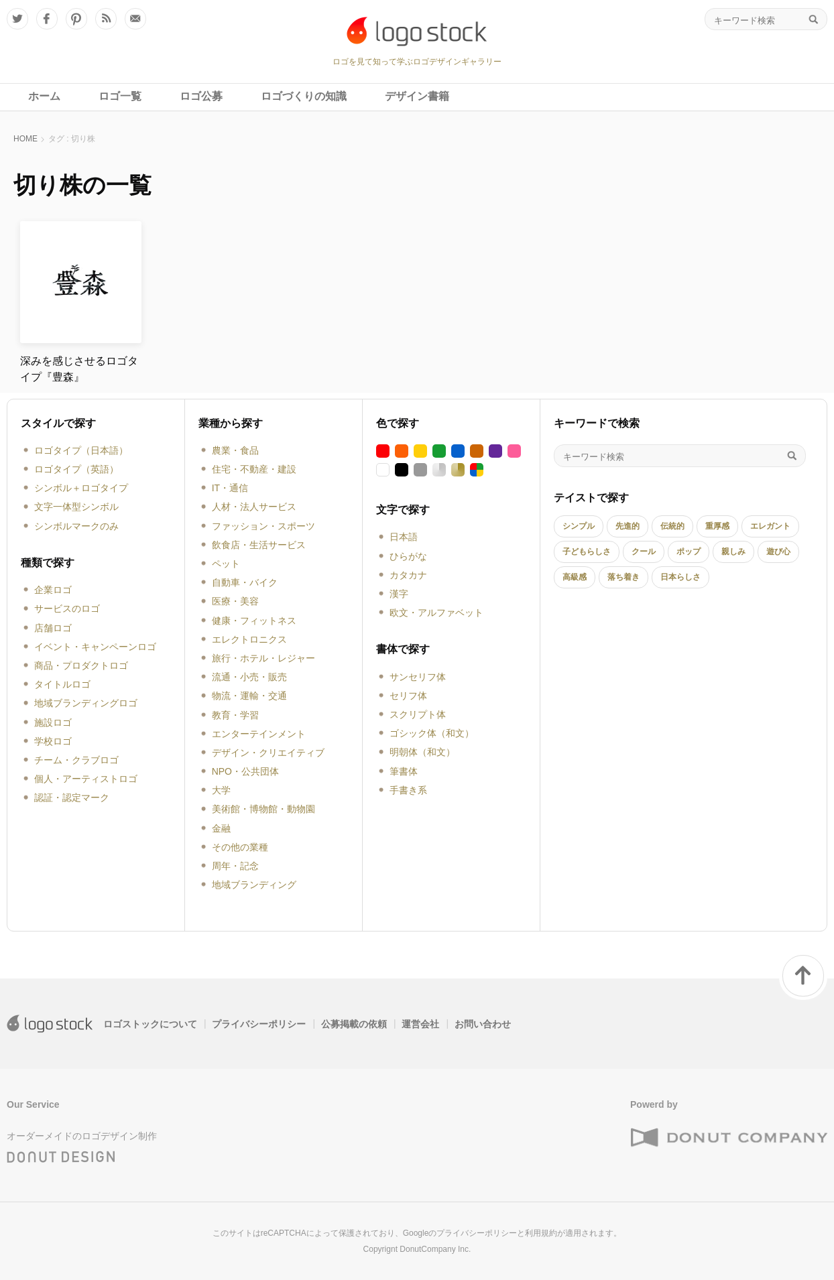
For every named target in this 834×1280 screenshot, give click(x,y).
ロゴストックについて (150, 1024)
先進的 (627, 526)
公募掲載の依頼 (354, 1024)
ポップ (688, 551)
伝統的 (672, 526)
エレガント (770, 526)
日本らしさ (680, 577)
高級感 (574, 577)
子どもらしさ (586, 551)
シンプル (578, 526)
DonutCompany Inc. (435, 1249)
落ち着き (623, 577)
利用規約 (541, 1233)
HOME (25, 138)
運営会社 (420, 1024)
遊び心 (778, 551)
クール (644, 551)
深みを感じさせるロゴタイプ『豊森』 (79, 369)
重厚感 (717, 526)
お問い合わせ (483, 1024)
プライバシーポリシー (259, 1024)
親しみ (733, 551)
